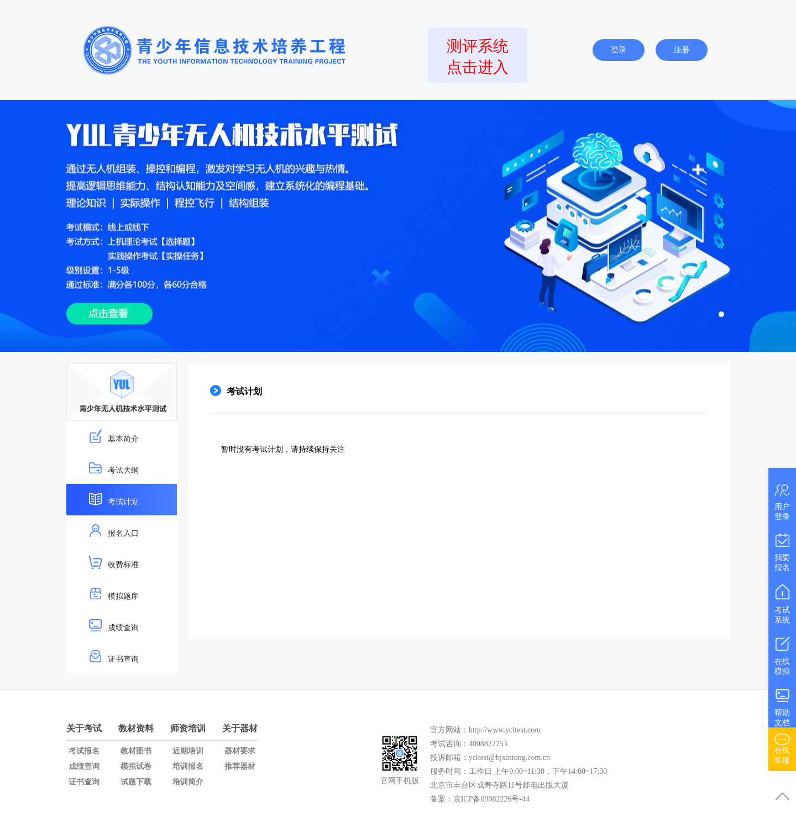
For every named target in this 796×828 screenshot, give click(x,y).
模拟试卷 (136, 766)
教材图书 (136, 751)
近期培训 (187, 751)
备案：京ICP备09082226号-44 (481, 799)
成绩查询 (113, 625)
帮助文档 (782, 705)
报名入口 (113, 530)
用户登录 (782, 500)
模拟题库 (113, 593)
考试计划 (113, 499)
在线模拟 (782, 653)
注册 (681, 50)
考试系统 (782, 602)
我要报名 (782, 550)
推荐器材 (239, 766)
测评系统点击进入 (478, 57)
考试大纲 (113, 467)
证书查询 (113, 656)
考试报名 (84, 751)
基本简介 (113, 436)
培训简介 (187, 782)
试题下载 (136, 782)
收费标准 (113, 562)
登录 (618, 50)
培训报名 (187, 766)
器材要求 (239, 751)
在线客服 (782, 747)
